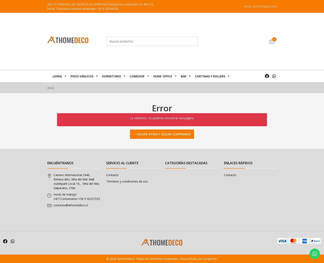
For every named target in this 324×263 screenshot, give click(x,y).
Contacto (112, 175)
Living (57, 76)
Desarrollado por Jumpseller (198, 259)
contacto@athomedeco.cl (71, 205)
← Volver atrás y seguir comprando (162, 134)
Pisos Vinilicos (82, 76)
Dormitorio (111, 76)
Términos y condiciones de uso (127, 181)
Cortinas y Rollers (210, 76)
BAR (183, 76)
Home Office (162, 76)
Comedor (137, 76)
